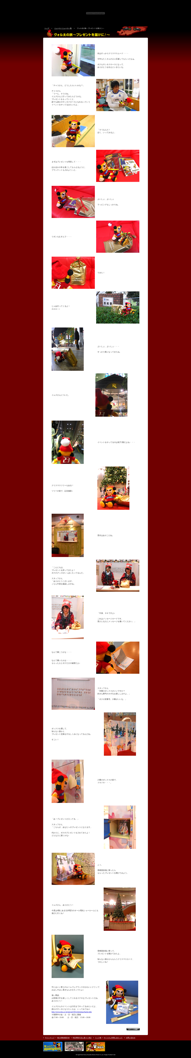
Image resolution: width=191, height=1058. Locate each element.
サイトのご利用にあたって (113, 1038)
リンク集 (98, 1038)
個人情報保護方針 (63, 1038)
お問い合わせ (130, 1038)
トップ (46, 28)
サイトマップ (49, 1038)
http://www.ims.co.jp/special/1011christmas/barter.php (72, 1012)
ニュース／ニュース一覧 (63, 28)
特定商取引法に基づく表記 (82, 1038)
